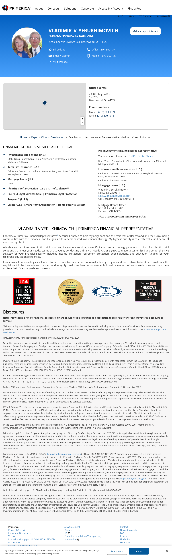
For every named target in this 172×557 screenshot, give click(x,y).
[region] (86, 551)
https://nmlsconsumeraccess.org (64, 453)
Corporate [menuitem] (87, 8)
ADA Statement (72, 526)
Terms (11, 536)
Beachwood (57, 137)
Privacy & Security (17, 530)
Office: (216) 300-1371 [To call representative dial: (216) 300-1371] (104, 49)
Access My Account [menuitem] (110, 8)
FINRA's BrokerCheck (141, 156)
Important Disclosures (19, 533)
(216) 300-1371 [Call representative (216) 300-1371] (105, 115)
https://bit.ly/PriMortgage (133, 478)
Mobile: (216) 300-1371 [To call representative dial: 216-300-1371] (105, 55)
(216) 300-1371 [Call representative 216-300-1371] (106, 112)
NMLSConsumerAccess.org (114, 195)
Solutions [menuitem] (70, 8)
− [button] (82, 123)
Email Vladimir (61, 55)
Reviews (124, 536)
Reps (34, 137)
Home (23, 137)
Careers (68, 530)
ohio (44, 137)
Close (139, 551)
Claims (131, 16)
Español (121, 16)
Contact (124, 526)
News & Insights (128, 530)
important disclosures (124, 216)
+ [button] (82, 119)
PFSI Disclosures (145, 16)
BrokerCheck (163, 16)
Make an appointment (145, 31)
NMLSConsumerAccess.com (22, 545)
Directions (59, 49)
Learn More (117, 551)
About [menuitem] (39, 8)
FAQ (122, 533)
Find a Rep (125, 539)
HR (67, 533)
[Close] (167, 551)
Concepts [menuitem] (53, 8)
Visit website (60, 62)
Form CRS (125, 542)
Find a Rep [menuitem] (134, 8)
